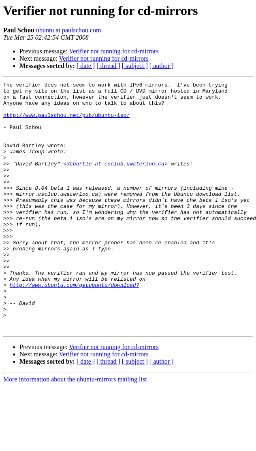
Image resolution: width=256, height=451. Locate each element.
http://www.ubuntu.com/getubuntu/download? (74, 326)
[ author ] (161, 65)
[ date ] (86, 65)
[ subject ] (135, 65)
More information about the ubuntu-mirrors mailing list (75, 429)
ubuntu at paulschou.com (68, 30)
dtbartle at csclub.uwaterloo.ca (115, 180)
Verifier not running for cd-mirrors (113, 51)
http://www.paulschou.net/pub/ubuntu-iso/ (66, 122)
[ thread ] (108, 65)
